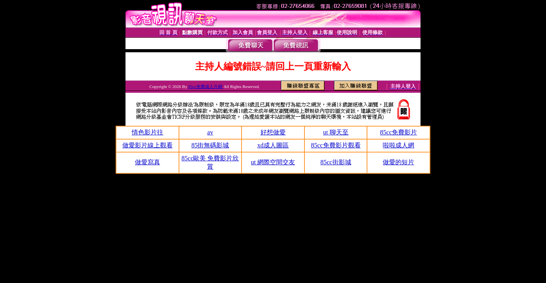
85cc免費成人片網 (206, 86)
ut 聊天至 (335, 132)
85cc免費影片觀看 (335, 145)
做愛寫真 (147, 162)
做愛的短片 (398, 162)
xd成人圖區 (273, 145)
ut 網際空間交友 (273, 162)
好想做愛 (273, 132)
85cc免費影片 (398, 132)
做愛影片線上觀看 (147, 145)
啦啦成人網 (398, 145)
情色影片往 (147, 132)
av (210, 132)
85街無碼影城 (210, 145)
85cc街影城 (335, 162)
